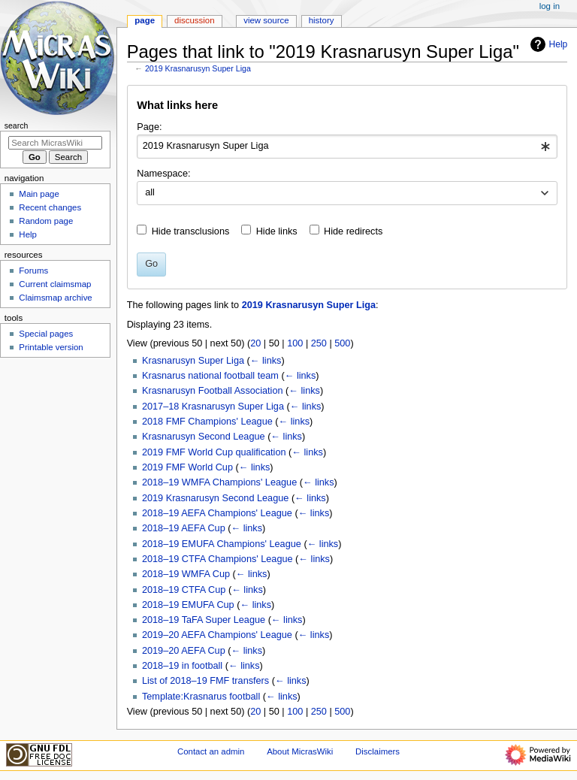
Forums (33, 270)
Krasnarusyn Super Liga (193, 360)
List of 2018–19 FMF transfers (205, 681)
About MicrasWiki (300, 751)
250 (319, 343)
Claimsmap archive (55, 297)
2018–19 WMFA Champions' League (219, 482)
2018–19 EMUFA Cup (188, 605)
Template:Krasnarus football (201, 696)
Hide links (277, 231)
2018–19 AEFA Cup (183, 528)
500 (342, 343)
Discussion (194, 20)
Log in (549, 6)
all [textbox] (150, 192)
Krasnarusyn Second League (203, 436)
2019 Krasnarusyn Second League (215, 498)
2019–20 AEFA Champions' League (217, 635)
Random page (46, 220)
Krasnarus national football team (210, 375)
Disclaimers (377, 751)
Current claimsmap (55, 284)
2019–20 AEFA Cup (183, 650)
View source (265, 20)
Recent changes (50, 207)
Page (144, 20)
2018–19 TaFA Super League (203, 620)
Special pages (46, 333)
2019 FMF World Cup (187, 467)
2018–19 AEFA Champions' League (217, 513)
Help (547, 44)
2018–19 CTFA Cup (183, 590)
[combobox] (347, 147)
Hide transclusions (191, 231)
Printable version (51, 347)
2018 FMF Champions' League (207, 421)
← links (266, 360)
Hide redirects (353, 231)
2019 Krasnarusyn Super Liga (198, 68)
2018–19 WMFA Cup (186, 574)
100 (295, 343)
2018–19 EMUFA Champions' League (221, 544)
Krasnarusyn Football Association (212, 390)
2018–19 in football (182, 666)
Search (17, 125)
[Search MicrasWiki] (55, 143)
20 (255, 343)
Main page (39, 193)
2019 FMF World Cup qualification (214, 452)
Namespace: (163, 173)
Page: (149, 127)
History (321, 20)
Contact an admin (211, 751)
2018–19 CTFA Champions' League (217, 559)
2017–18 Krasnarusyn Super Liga (213, 406)
